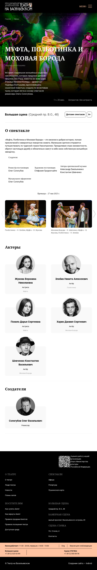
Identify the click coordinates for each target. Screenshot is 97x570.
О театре (8, 480)
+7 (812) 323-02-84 (12, 554)
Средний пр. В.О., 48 (56, 509)
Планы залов (10, 495)
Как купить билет (12, 509)
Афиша (16, 19)
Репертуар (52, 485)
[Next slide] (94, 214)
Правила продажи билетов (16, 519)
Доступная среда (12, 530)
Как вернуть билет (12, 514)
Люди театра (10, 485)
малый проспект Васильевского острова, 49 (66, 520)
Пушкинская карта (56, 490)
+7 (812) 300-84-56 (71, 554)
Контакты (52, 536)
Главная (8, 19)
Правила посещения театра (16, 524)
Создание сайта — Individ (80, 563)
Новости (8, 490)
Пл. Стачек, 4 (53, 531)
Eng (63, 546)
